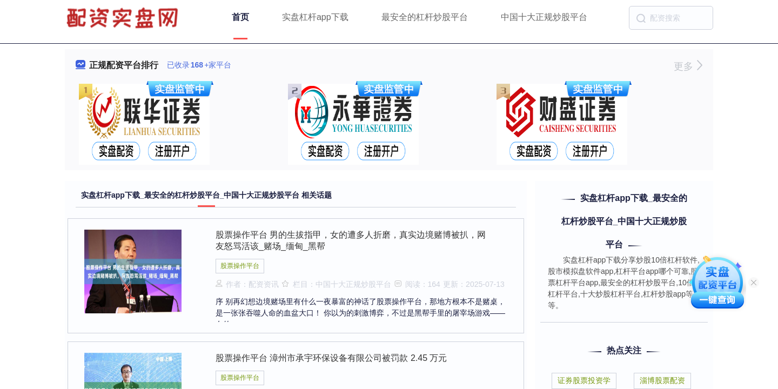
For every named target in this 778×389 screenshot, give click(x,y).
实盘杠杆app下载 (315, 17)
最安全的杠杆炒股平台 (424, 17)
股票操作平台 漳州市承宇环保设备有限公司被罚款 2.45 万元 (331, 358)
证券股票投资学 (584, 380)
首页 (240, 17)
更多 (688, 66)
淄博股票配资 (662, 380)
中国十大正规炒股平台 (544, 17)
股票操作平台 (239, 266)
